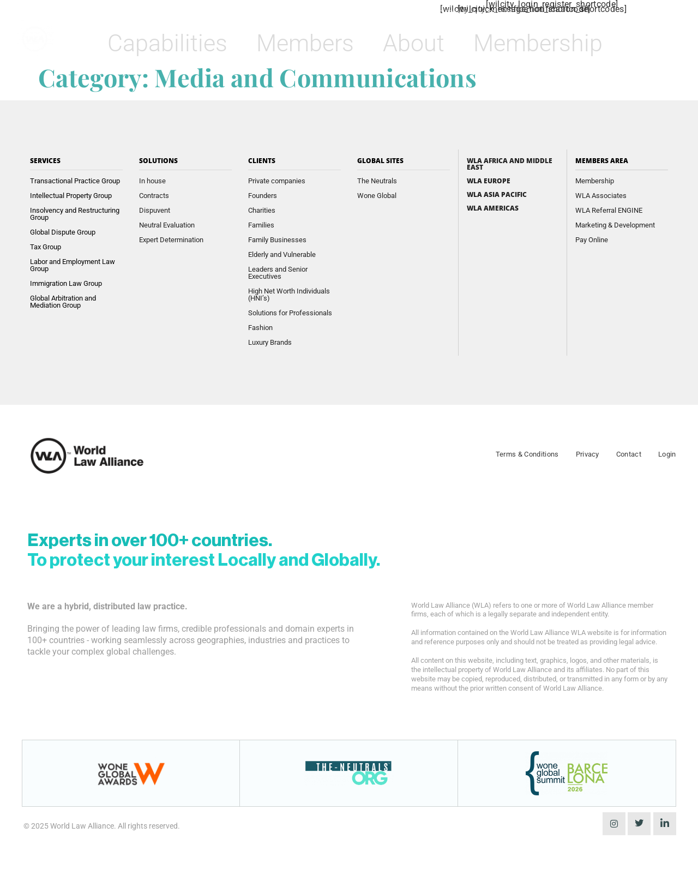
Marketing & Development (615, 225)
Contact (628, 454)
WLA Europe (488, 181)
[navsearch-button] (643, 38)
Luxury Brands (270, 342)
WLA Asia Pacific (497, 194)
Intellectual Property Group (71, 195)
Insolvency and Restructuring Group (74, 213)
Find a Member (370, 12)
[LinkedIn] (664, 823)
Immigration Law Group (66, 283)
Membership (542, 42)
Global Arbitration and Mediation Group (63, 301)
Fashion (260, 327)
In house (152, 181)
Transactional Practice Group (75, 181)
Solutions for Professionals (290, 313)
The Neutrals (377, 181)
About (418, 42)
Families (261, 225)
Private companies (276, 181)
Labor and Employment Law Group (72, 265)
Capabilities (172, 42)
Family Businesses (277, 240)
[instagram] (614, 823)
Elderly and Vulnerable (282, 254)
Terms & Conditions (527, 454)
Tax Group (45, 247)
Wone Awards (237, 12)
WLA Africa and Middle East (509, 164)
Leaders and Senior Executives (278, 272)
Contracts (154, 195)
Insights (302, 12)
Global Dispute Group (62, 232)
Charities (261, 210)
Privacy (587, 454)
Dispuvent (154, 210)
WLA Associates (601, 195)
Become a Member (466, 12)
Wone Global (376, 195)
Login (667, 454)
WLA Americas (493, 208)
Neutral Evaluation (167, 225)
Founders (262, 195)
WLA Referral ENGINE (608, 210)
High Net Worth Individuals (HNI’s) (289, 294)
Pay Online (591, 240)
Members (309, 42)
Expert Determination (171, 240)
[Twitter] (639, 823)
